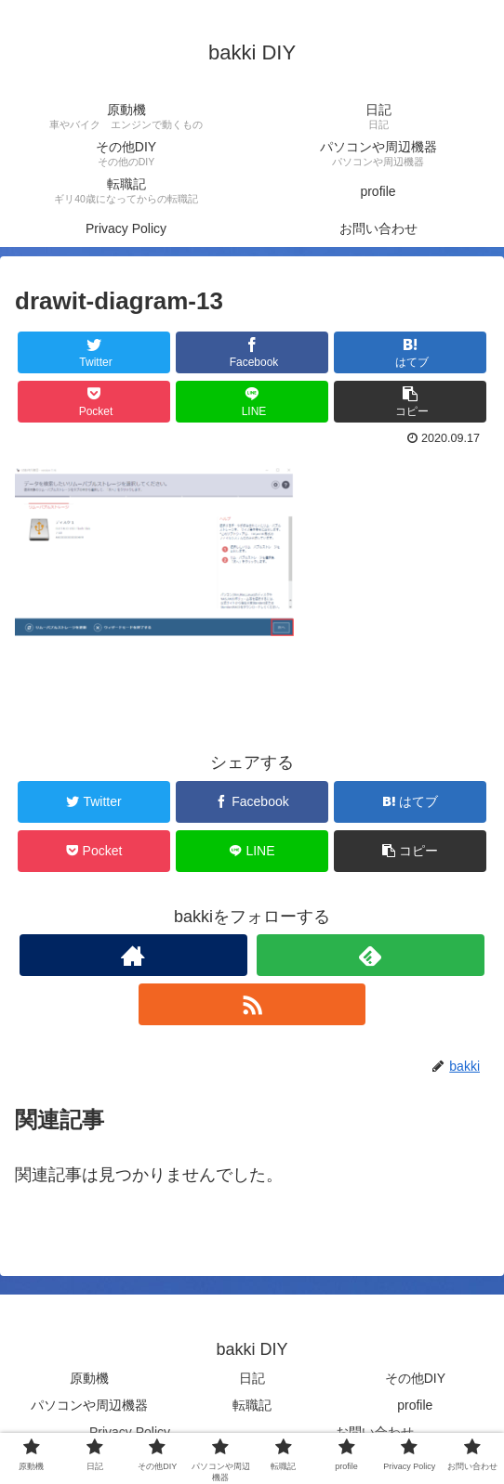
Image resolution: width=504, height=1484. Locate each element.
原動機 (89, 1378)
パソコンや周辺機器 (89, 1405)
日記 (252, 1378)
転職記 (252, 1405)
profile (414, 1405)
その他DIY (415, 1378)
